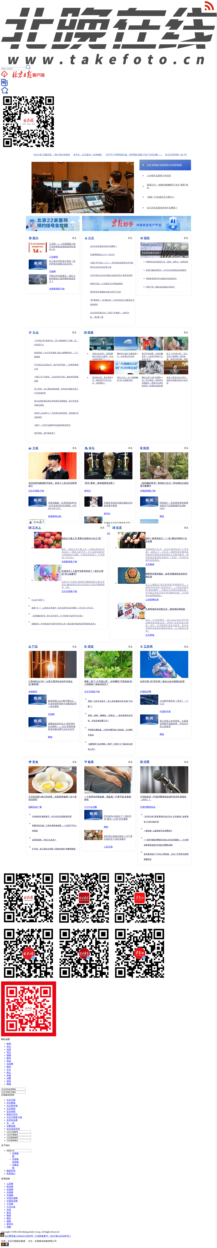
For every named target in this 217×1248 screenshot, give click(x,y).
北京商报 (11, 1108)
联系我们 (11, 1173)
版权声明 (11, 1170)
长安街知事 (12, 1120)
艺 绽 (10, 1123)
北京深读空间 (13, 1129)
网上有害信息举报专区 (20, 1245)
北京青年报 (12, 1106)
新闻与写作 (12, 1114)
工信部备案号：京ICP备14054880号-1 (53, 1236)
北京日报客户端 (14, 1117)
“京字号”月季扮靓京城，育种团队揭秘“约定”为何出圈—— (136, 154)
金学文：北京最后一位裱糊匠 (90, 154)
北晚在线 (11, 1126)
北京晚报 (11, 1103)
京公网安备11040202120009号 (19, 1236)
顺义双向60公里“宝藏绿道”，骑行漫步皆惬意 (51, 154)
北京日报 (11, 1100)
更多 (74, 238)
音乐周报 (11, 1111)
